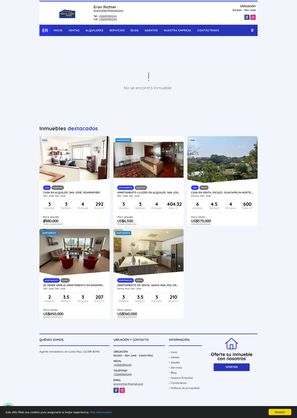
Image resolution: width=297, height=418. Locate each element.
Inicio (58, 30)
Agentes (151, 30)
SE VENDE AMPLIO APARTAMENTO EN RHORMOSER (74, 285)
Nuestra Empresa (177, 30)
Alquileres (94, 30)
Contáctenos (208, 30)
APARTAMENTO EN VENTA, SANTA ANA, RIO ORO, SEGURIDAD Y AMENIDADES (148, 285)
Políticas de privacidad (185, 388)
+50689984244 (107, 16)
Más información (101, 412)
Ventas (74, 30)
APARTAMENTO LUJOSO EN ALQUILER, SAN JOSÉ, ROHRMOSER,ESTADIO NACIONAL (148, 192)
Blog (135, 30)
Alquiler (175, 362)
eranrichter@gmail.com (108, 10)
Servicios (117, 30)
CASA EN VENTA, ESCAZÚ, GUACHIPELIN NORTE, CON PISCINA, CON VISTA (222, 192)
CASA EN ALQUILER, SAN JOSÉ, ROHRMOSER (71, 192)
